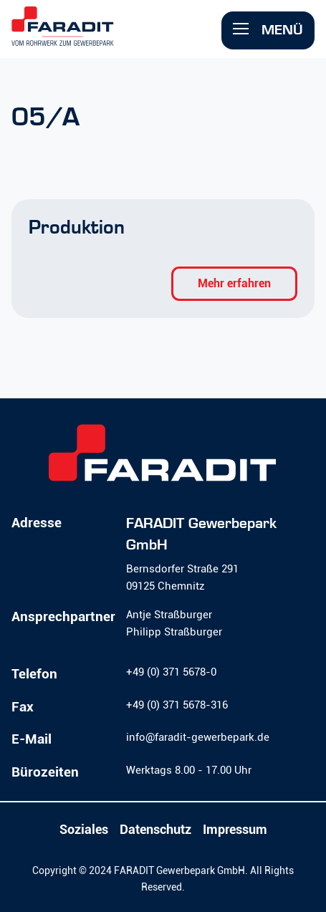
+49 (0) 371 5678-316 (177, 705)
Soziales (83, 829)
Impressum (235, 829)
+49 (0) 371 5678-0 (171, 672)
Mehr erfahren (234, 283)
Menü (268, 29)
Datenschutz (155, 829)
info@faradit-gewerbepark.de (197, 737)
